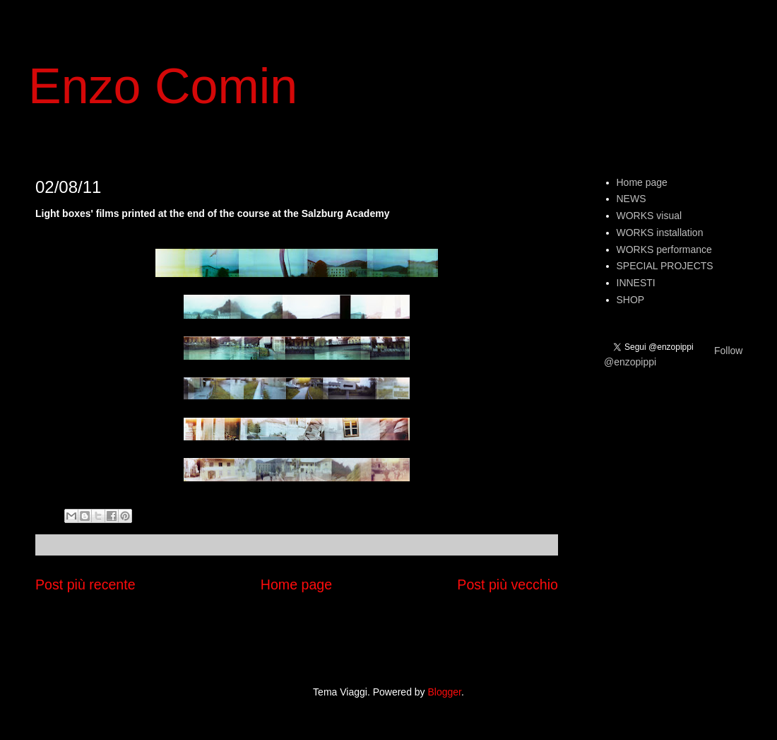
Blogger (444, 692)
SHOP (631, 299)
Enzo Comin (162, 86)
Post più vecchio (507, 584)
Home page (296, 584)
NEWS (631, 198)
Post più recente (85, 584)
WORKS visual (649, 215)
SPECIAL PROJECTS (665, 265)
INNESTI (636, 282)
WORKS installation (660, 232)
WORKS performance (664, 249)
